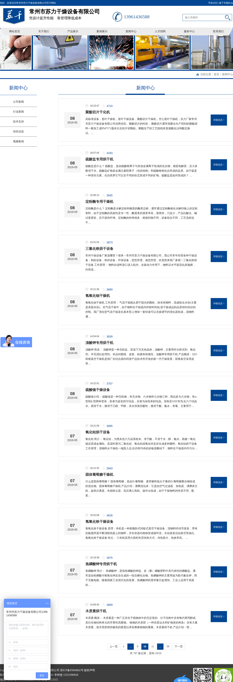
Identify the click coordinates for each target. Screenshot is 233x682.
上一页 (114, 646)
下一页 (179, 646)
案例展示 (102, 31)
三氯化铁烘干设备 (99, 249)
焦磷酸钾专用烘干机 (101, 564)
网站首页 (14, 31)
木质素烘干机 (95, 611)
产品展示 (72, 31)
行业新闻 (18, 111)
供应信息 (18, 131)
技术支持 (18, 121)
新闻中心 (131, 31)
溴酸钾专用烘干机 (99, 343)
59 (168, 646)
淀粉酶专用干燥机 (99, 202)
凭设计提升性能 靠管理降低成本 (71, 13)
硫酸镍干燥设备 (97, 390)
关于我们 (43, 31)
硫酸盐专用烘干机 (99, 159)
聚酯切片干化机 (97, 112)
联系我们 (218, 31)
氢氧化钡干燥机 (97, 296)
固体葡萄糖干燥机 (99, 475)
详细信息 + (218, 120)
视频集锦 (18, 141)
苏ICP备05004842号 (71, 670)
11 (152, 646)
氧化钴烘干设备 (97, 432)
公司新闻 (18, 101)
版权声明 (89, 670)
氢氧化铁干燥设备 (99, 522)
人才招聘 (160, 31)
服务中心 (189, 31)
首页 (216, 74)
